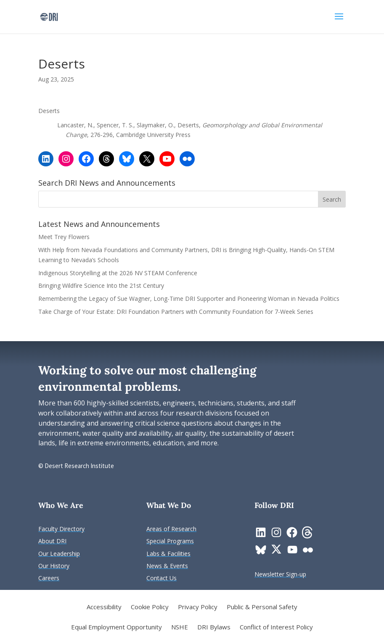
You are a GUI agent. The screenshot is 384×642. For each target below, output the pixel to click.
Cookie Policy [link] (150, 607)
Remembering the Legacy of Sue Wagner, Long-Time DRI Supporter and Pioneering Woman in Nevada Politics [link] (188, 299)
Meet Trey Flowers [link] (64, 237)
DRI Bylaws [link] (213, 627)
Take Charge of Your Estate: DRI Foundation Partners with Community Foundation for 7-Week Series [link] (175, 312)
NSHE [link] (179, 627)
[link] (49, 16)
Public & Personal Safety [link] (262, 607)
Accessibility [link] (104, 607)
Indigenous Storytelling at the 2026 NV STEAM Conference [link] (117, 273)
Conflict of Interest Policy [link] (276, 627)
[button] (339, 22)
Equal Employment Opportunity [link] (116, 627)
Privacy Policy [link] (197, 607)
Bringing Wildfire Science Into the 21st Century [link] (102, 285)
